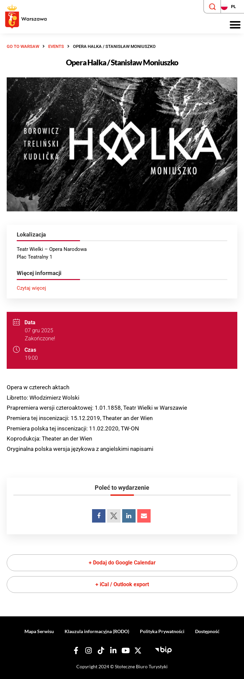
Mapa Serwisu (39, 631)
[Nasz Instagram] (88, 650)
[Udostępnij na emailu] (144, 516)
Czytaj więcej (31, 288)
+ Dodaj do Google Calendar (122, 562)
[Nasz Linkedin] (113, 650)
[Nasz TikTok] (100, 650)
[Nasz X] (138, 650)
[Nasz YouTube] (125, 650)
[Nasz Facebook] (76, 650)
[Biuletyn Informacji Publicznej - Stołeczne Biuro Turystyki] (163, 649)
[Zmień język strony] (232, 6)
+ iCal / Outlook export (122, 584)
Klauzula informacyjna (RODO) (97, 631)
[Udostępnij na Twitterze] (113, 516)
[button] (235, 25)
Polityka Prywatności (162, 631)
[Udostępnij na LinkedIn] (129, 516)
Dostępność (207, 631)
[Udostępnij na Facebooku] (98, 516)
